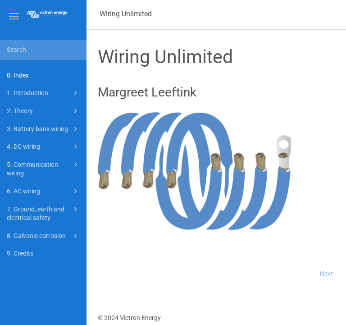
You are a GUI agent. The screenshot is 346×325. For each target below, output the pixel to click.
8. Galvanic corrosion (43, 236)
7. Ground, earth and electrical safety (43, 213)
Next (326, 273)
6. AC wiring (43, 191)
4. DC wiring (43, 146)
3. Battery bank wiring (43, 129)
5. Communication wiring (43, 168)
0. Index (18, 75)
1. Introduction (43, 93)
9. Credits (20, 253)
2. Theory (43, 111)
